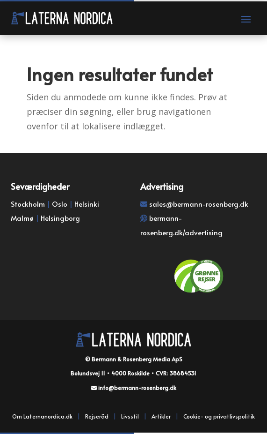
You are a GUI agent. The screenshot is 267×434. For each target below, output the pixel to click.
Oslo (59, 204)
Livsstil (130, 416)
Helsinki (86, 204)
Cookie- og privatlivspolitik (219, 416)
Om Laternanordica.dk (42, 416)
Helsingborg (60, 218)
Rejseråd (96, 416)
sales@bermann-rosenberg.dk (198, 204)
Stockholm (28, 204)
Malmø (22, 218)
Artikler (161, 416)
